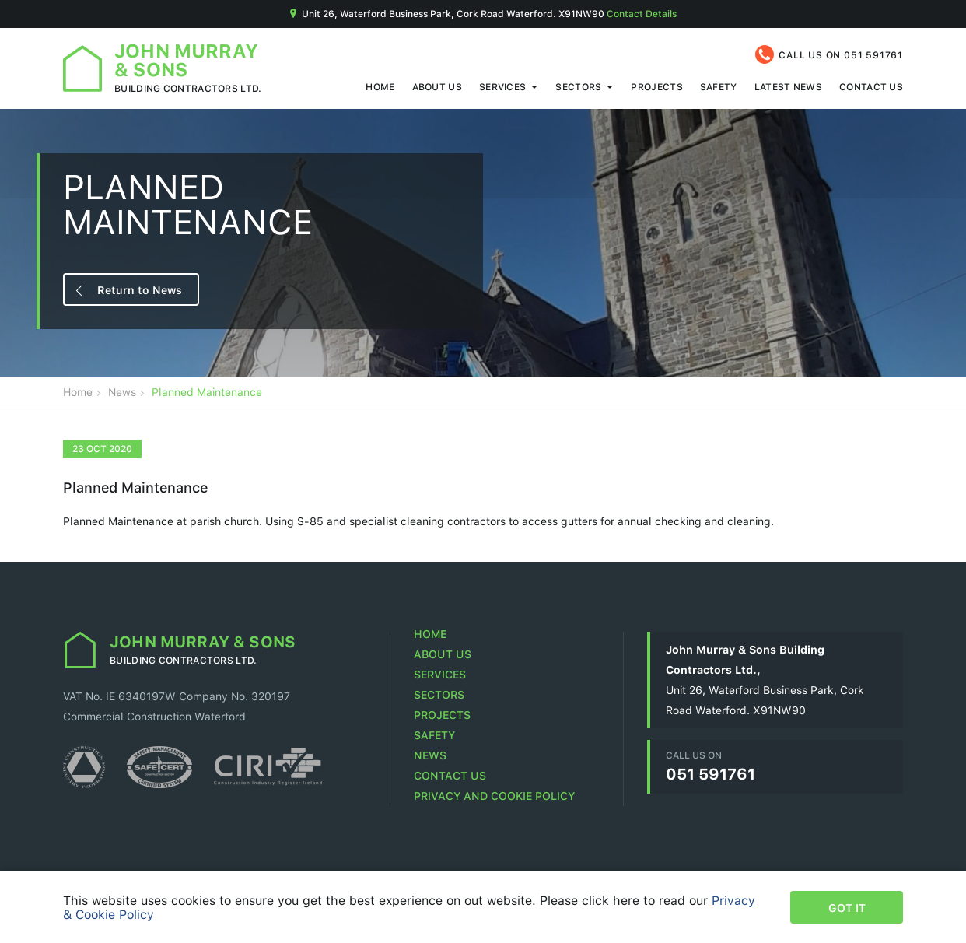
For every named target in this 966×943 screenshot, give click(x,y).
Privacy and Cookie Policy (494, 795)
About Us (437, 86)
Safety (718, 86)
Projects (656, 86)
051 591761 (873, 54)
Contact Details (642, 13)
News (122, 392)
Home (380, 86)
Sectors (578, 86)
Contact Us (871, 86)
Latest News (788, 86)
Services (502, 86)
